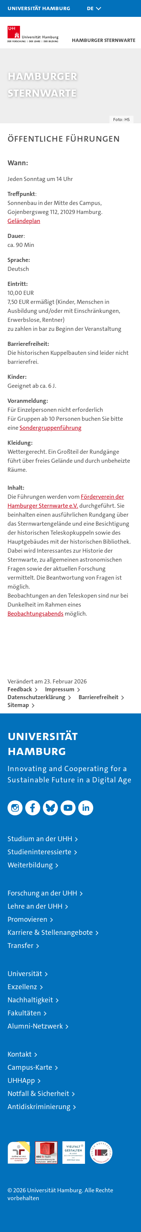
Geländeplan (24, 221)
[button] (92, 8)
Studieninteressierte (39, 852)
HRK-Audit (69, 1149)
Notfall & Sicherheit (38, 1093)
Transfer (20, 945)
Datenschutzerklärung (36, 697)
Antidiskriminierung (39, 1106)
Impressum (59, 689)
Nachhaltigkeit (30, 1000)
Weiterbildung (30, 865)
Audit (42, 1145)
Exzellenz (22, 986)
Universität (25, 973)
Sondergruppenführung (51, 428)
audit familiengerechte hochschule (19, 1152)
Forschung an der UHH (42, 893)
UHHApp (21, 1080)
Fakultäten (24, 1013)
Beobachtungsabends (36, 613)
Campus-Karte (30, 1067)
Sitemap (18, 705)
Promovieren (27, 919)
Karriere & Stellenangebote (50, 932)
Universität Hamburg (39, 8)
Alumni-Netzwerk (35, 1026)
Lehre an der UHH (35, 906)
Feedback (20, 689)
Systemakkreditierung (101, 1145)
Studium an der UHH (40, 838)
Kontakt (20, 1054)
